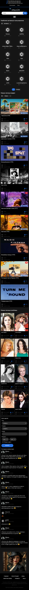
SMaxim (7, 451)
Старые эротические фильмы (14, 2)
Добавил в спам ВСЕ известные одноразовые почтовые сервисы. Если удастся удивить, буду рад (14, 477)
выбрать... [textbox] (5, 423)
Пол (3, 420)
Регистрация (12, 5)
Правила (17, 578)
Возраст (4, 436)
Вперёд (18, 89)
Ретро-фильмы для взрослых (14, 1)
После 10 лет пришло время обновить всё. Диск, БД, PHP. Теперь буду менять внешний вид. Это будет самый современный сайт (14, 457)
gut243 (7, 520)
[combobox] (14, 423)
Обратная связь (7, 578)
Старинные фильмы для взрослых (15, 3)
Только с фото (7, 442)
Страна (3, 426)
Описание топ (6, 524)
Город (3, 431)
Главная (6, 576)
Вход (18, 5)
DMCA (24, 578)
